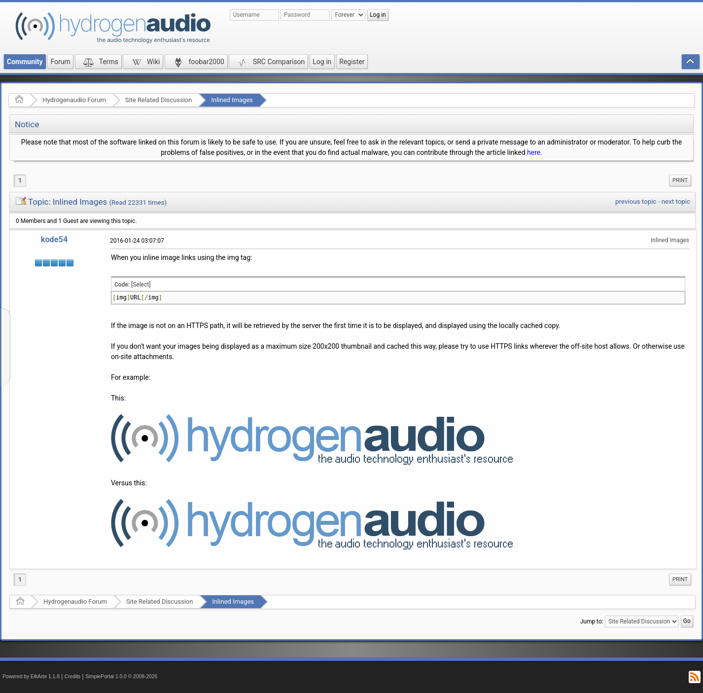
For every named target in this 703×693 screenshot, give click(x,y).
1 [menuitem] (20, 180)
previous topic (635, 201)
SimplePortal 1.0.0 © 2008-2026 (121, 676)
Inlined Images (232, 100)
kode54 (54, 239)
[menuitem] (680, 180)
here (533, 152)
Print (680, 180)
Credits (73, 676)
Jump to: (591, 621)
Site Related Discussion (158, 100)
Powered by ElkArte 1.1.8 (31, 676)
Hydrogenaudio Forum (74, 100)
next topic (676, 201)
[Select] (140, 284)
